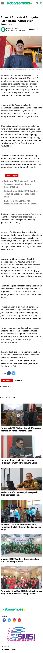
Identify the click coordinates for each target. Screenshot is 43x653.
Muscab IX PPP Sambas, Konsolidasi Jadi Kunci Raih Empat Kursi (20, 560)
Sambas (8, 13)
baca (32, 29)
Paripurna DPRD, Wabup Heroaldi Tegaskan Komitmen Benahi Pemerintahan (19, 184)
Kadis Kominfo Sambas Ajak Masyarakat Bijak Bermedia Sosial (20, 493)
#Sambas (18, 380)
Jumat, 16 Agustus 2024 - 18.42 (15, 30)
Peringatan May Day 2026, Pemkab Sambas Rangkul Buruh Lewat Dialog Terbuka (21, 592)
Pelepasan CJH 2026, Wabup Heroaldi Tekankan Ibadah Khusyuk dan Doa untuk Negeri (21, 527)
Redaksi (6, 649)
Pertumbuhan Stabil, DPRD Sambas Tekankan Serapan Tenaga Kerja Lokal (20, 194)
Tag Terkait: (7, 380)
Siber (13, 649)
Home (2, 13)
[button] (41, 1)
